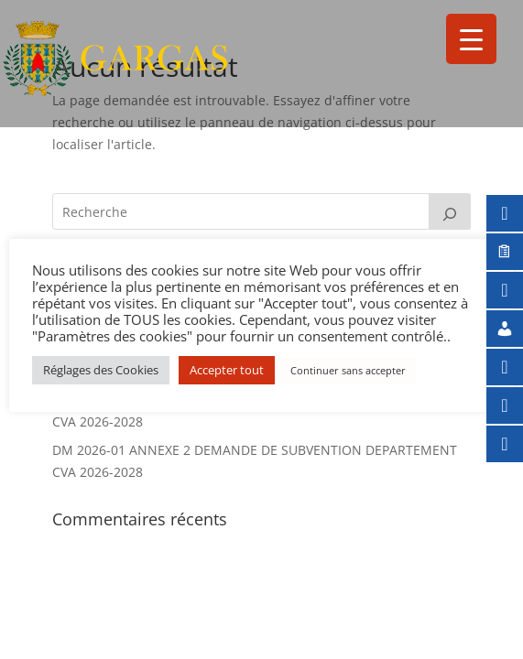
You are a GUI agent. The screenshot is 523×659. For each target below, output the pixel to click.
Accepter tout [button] (227, 370)
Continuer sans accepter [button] (348, 370)
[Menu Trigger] (471, 39)
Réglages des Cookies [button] (100, 370)
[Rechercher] (450, 211)
